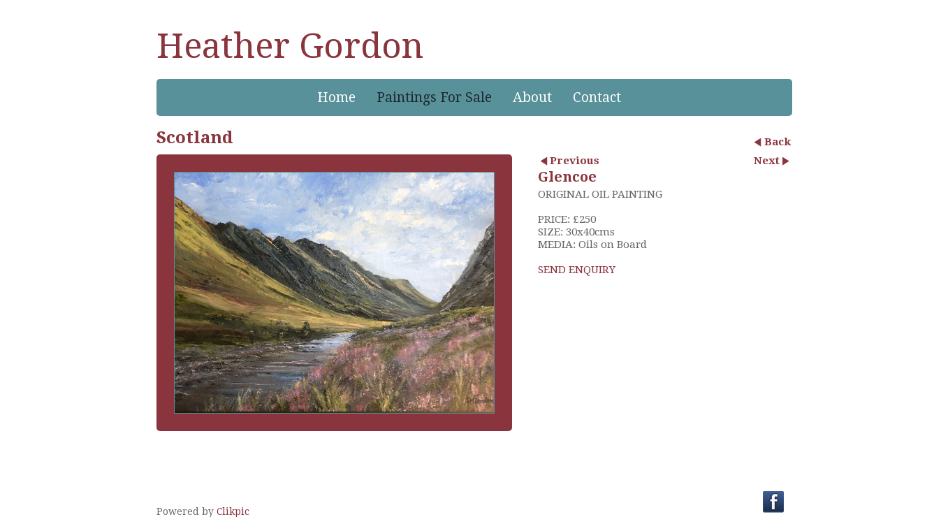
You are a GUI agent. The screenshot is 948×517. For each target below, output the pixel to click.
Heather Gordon (289, 46)
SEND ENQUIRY (576, 269)
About (532, 97)
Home (336, 97)
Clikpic (233, 511)
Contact (597, 97)
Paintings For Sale (434, 97)
